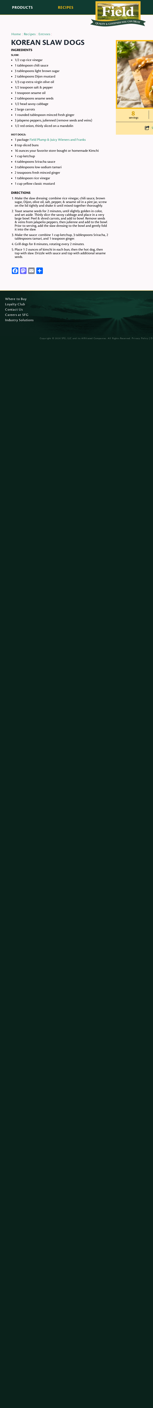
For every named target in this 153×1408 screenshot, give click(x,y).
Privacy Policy (140, 338)
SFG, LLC (67, 338)
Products (22, 7)
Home (16, 34)
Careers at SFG (16, 315)
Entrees (44, 34)
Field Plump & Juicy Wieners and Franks (58, 140)
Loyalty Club (15, 304)
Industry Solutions (19, 320)
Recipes (65, 7)
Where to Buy (16, 299)
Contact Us (14, 310)
